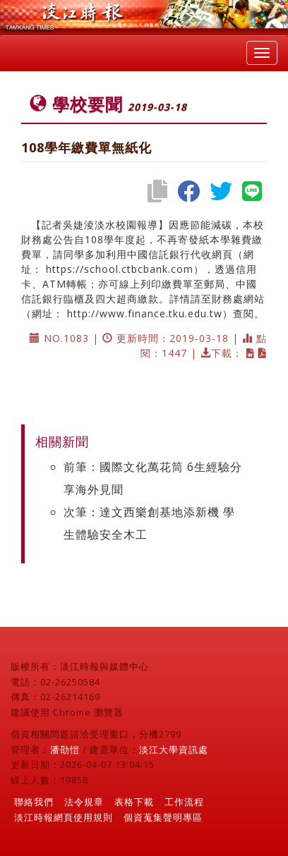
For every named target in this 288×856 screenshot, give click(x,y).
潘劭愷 (65, 749)
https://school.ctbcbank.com (119, 269)
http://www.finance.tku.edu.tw (144, 313)
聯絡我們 (34, 801)
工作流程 (184, 801)
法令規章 (84, 801)
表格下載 (134, 801)
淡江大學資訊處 (173, 749)
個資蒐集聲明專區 (163, 817)
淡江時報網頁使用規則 (63, 817)
